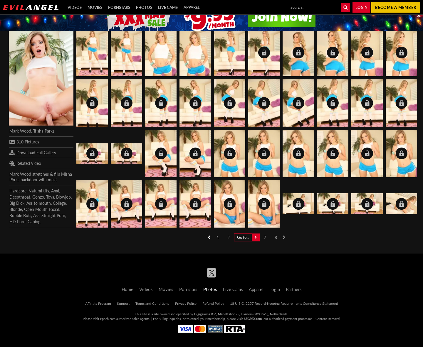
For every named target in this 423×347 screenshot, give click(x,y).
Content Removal (327, 319)
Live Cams (168, 7)
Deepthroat (19, 196)
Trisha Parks (43, 130)
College (59, 203)
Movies (95, 7)
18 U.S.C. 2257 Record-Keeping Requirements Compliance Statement (284, 303)
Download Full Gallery (32, 152)
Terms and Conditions (152, 303)
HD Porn (17, 221)
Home (127, 289)
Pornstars (119, 7)
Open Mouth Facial (41, 209)
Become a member (395, 7)
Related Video (25, 163)
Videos (75, 7)
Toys (50, 196)
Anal (55, 190)
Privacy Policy (186, 303)
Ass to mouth (38, 203)
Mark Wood (20, 130)
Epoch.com (107, 319)
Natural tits (38, 190)
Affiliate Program (98, 303)
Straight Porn (53, 215)
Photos (144, 7)
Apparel (192, 7)
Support (123, 303)
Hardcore (17, 190)
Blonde (15, 209)
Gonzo (38, 196)
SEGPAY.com (253, 319)
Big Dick (16, 203)
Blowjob (63, 196)
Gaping (34, 221)
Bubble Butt (20, 215)
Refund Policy (213, 303)
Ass (36, 215)
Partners (294, 289)
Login (361, 7)
